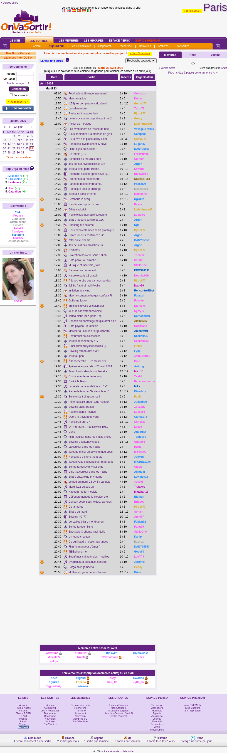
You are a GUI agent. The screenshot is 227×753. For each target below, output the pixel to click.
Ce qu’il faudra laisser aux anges (88, 541)
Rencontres (157, 724)
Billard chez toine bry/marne (85, 476)
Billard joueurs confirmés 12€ (86, 219)
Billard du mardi (78, 511)
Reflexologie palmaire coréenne (88, 214)
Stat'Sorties (183, 46)
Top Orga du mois (17, 168)
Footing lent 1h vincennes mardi (88, 93)
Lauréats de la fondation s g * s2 (88, 386)
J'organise (157, 716)
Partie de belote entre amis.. (86, 183)
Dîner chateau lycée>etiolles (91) (89, 346)
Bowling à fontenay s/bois (84, 441)
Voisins (215, 55)
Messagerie (157, 707)
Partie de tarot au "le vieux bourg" (89, 391)
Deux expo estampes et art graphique (91, 230)
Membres (170, 55)
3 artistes (74, 250)
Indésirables (157, 729)
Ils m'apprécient (192, 710)
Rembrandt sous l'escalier (84, 336)
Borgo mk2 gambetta (81, 567)
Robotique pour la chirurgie (85, 188)
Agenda (157, 713)
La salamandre (77, 108)
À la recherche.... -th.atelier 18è (87, 361)
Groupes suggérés (118, 710)
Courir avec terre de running (85, 376)
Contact (23, 724)
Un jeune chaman (79, 536)
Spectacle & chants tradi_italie (87, 531)
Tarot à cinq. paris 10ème (84, 168)
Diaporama (105, 46)
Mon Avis (157, 721)
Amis (193, 55)
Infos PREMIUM (193, 705)
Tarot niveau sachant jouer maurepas (91, 461)
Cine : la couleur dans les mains (88, 471)
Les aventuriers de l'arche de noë (89, 129)
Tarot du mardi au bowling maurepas (91, 451)
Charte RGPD (23, 713)
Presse (23, 718)
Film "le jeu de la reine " (83, 149)
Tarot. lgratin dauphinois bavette (88, 371)
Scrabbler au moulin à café (85, 158)
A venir (37, 46)
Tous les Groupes (118, 705)
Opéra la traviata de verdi (84, 416)
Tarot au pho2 (77, 356)
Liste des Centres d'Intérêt (118, 713)
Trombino (80, 710)
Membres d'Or (80, 718)
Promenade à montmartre (84, 178)
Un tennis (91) (77, 154)
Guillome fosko (77, 300)
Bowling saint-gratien (81, 406)
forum (224, 68)
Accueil (23, 705)
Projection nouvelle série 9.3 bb (87, 255)
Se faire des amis (80, 705)
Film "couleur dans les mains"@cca (90, 436)
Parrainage (157, 705)
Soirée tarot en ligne (81, 526)
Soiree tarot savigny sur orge (86, 466)
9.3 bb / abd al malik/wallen (85, 285)
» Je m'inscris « (192, 11)
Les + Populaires (81, 46)
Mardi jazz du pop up (81, 486)
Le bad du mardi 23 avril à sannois (89, 481)
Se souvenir (20, 95)
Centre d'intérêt (118, 716)
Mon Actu (157, 710)
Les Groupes (94, 40)
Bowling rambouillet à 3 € (84, 351)
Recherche (125, 46)
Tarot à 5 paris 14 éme (82, 193)
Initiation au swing (79, 290)
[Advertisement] (98, 610)
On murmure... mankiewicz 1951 (88, 426)
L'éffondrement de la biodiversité (88, 496)
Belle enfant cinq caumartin (85, 396)
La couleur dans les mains (84, 446)
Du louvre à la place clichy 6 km (88, 139)
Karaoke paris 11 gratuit (83, 275)
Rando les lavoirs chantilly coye (87, 144)
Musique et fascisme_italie (85, 265)
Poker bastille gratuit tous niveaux (89, 401)
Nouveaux (80, 716)
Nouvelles (145, 46)
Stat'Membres (80, 721)
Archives (163, 46)
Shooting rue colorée (81, 225)
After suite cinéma (79, 240)
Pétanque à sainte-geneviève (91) (89, 173)
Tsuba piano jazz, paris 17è (85, 316)
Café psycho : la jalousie (83, 326)
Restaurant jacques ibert (83, 113)
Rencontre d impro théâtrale (85, 456)
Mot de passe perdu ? (18, 83)
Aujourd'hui (56, 46)
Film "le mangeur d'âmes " (84, 546)
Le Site (15, 40)
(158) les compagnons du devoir (88, 103)
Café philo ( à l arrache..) (84, 260)
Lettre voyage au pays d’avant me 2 (90, 118)
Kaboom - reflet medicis (83, 491)
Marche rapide (77, 98)
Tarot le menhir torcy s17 (83, 341)
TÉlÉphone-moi (78, 551)
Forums (23, 710)
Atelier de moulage (80, 123)
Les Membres (69, 40)
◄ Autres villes (9, 2)
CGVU (23, 716)
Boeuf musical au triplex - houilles (89, 556)
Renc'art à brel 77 (79, 421)
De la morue (76, 506)
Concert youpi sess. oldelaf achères (90, 501)
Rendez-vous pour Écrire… (85, 204)
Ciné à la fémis (77, 381)
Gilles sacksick (77, 209)
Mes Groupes (118, 707)
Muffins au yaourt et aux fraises (87, 572)
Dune (72, 431)
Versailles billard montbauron (86, 521)
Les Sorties (38, 40)
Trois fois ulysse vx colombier (86, 305)
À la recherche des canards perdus (90, 280)
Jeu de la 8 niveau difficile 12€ (87, 163)
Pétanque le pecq (79, 199)
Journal (157, 718)
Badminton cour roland (82, 270)
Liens (23, 721)
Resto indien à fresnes (82, 411)
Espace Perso (119, 40)
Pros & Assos (23, 707)
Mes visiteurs (192, 707)
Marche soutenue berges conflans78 (91, 295)
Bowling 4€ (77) (78, 516)
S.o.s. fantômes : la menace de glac (90, 134)
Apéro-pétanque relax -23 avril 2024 (90, 366)
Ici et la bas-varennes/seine (85, 311)
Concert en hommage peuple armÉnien (92, 321)
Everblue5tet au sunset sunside (87, 561)
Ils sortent (80, 713)
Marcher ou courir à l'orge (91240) (89, 331)
